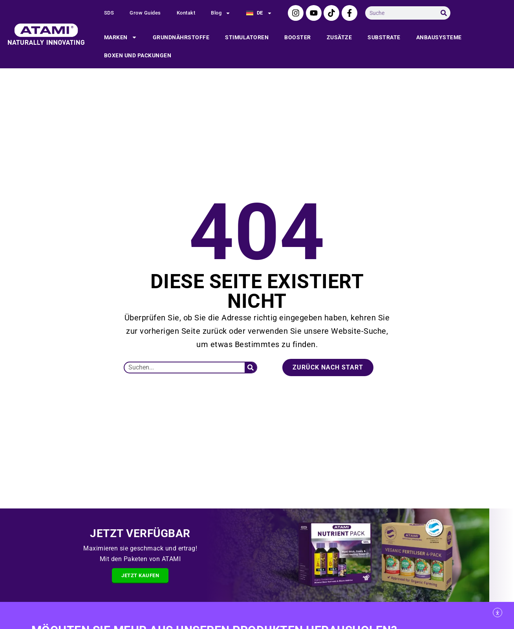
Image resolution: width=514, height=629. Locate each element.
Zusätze (339, 37)
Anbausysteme (439, 37)
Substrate (384, 37)
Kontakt (186, 13)
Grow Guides (145, 13)
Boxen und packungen (138, 55)
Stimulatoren (247, 37)
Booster (297, 37)
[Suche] (443, 13)
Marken (120, 37)
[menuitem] (259, 13)
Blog (220, 13)
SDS (109, 13)
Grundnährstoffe (181, 37)
